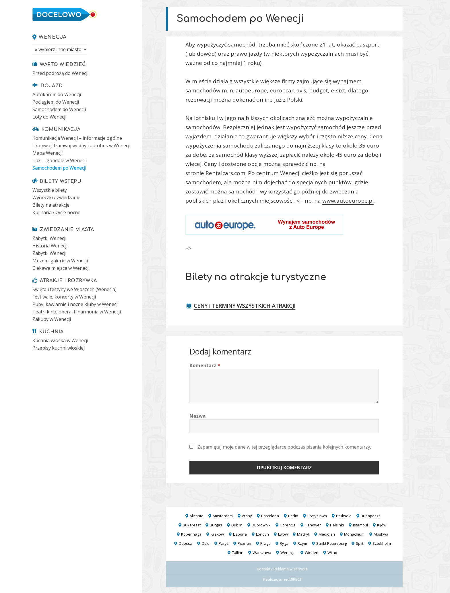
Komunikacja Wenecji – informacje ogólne (77, 138)
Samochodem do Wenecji (59, 109)
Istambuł (360, 525)
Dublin (237, 525)
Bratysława (317, 515)
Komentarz (204, 365)
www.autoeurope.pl (348, 200)
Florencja (288, 525)
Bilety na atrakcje (50, 205)
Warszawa (262, 552)
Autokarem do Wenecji (56, 94)
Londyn (262, 534)
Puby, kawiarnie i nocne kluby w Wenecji (75, 304)
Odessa (185, 543)
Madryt (303, 534)
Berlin (293, 515)
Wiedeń (311, 552)
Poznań (244, 543)
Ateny (247, 515)
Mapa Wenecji (47, 153)
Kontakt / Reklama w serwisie (282, 568)
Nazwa (197, 416)
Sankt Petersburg (331, 543)
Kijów (381, 525)
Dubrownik (261, 525)
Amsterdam (223, 515)
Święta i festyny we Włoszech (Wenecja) (74, 289)
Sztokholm (382, 543)
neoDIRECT (292, 579)
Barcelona (270, 515)
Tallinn (237, 552)
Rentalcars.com (225, 173)
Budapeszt (370, 515)
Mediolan (327, 534)
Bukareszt (192, 525)
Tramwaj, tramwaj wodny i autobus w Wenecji (81, 145)
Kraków (217, 534)
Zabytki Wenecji (49, 238)
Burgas (216, 525)
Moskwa (381, 534)
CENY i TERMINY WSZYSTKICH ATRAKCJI (244, 305)
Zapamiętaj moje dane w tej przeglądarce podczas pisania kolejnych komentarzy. (284, 447)
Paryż (223, 543)
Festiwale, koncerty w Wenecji (64, 297)
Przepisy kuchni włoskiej (58, 348)
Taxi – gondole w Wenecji (59, 160)
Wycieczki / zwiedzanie (56, 197)
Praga (265, 543)
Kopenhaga (191, 534)
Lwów (283, 534)
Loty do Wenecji (49, 117)
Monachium (354, 534)
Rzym (302, 543)
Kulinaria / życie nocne (56, 212)
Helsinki (337, 525)
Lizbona (240, 534)
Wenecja (52, 37)
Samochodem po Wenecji (59, 168)
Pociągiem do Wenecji (55, 102)
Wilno (332, 552)
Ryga (284, 543)
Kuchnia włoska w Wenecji (60, 340)
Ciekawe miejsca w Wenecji (61, 268)
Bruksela (344, 515)
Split (359, 543)
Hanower (313, 525)
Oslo (205, 543)
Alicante (196, 515)
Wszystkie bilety (49, 190)
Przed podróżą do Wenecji (60, 73)
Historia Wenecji (49, 246)
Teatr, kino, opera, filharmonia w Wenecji (76, 312)
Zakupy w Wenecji (51, 319)
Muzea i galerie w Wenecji (60, 260)
